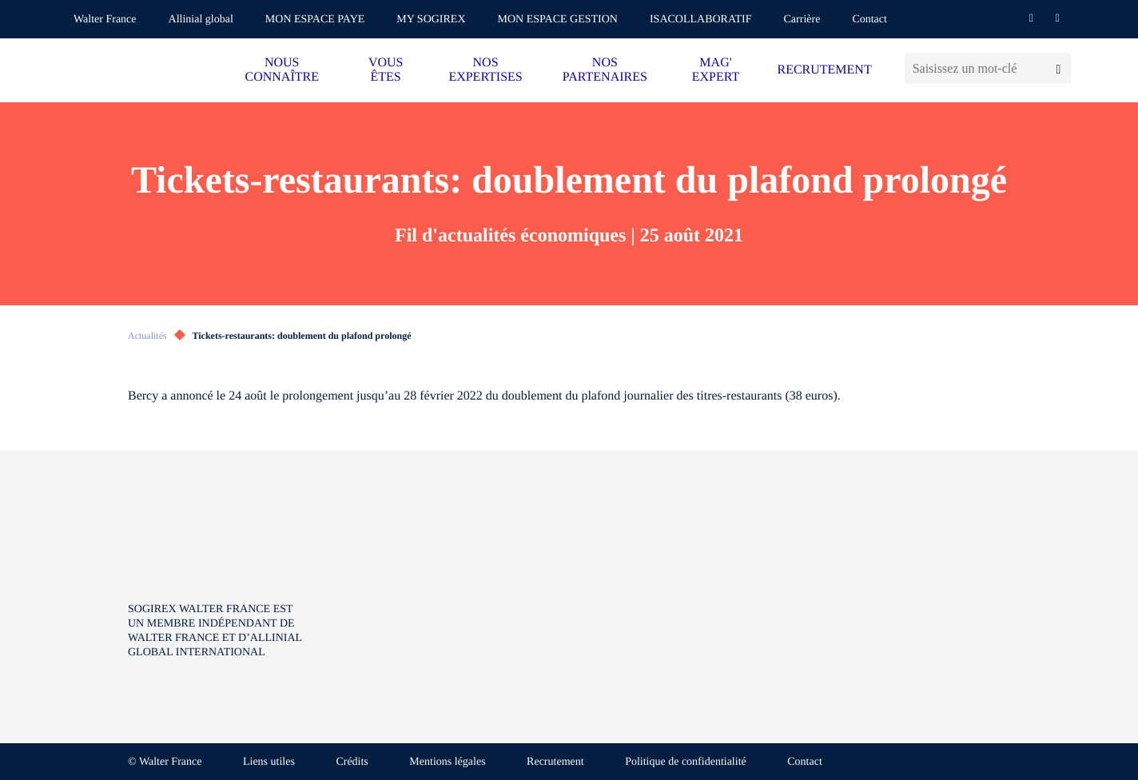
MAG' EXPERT (715, 70)
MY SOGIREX (430, 20)
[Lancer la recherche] (1058, 68)
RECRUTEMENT (824, 70)
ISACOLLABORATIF (701, 20)
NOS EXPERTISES (485, 70)
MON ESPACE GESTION (558, 20)
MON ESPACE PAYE (315, 20)
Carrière (802, 20)
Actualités (147, 335)
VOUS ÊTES (386, 70)
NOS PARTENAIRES (605, 70)
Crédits (352, 762)
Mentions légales (447, 762)
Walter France (105, 20)
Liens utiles (269, 762)
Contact (869, 20)
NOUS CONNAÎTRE (282, 70)
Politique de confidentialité (685, 762)
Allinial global (201, 20)
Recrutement (555, 762)
